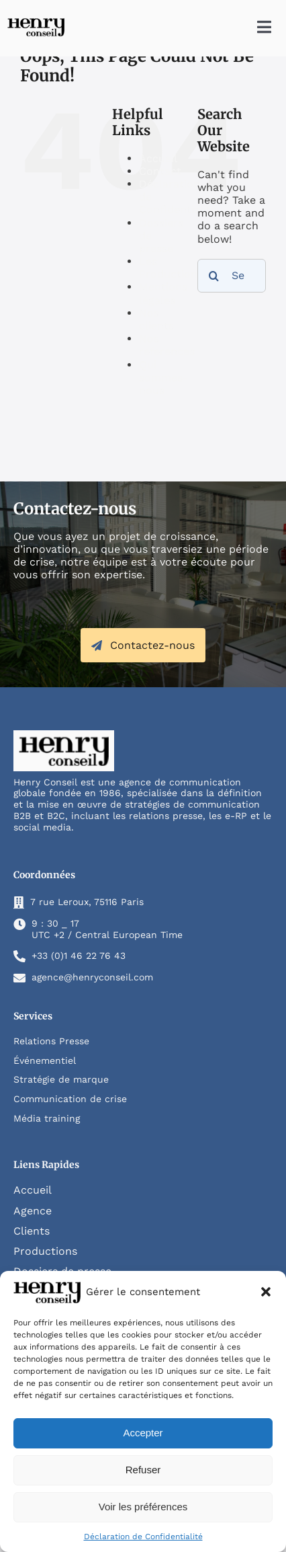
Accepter (142, 1432)
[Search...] (231, 276)
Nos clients (156, 319)
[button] (266, 1291)
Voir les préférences (143, 1506)
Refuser (143, 1469)
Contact (160, 171)
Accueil (158, 158)
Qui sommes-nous (163, 377)
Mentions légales (163, 293)
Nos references (167, 345)
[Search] (214, 276)
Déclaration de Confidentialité (143, 1536)
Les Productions (171, 267)
